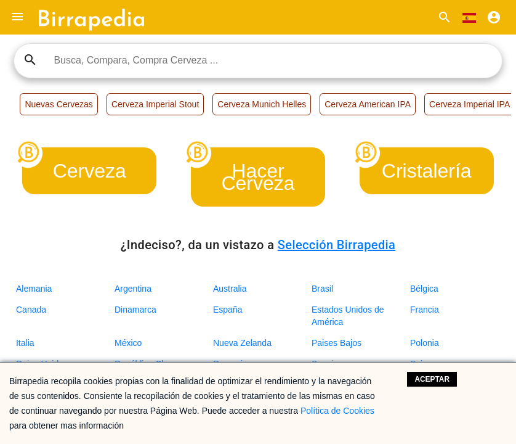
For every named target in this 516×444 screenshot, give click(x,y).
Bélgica (424, 289)
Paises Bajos (336, 343)
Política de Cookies (337, 411)
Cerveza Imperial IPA (469, 104)
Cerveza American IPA (368, 104)
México (128, 343)
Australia (229, 289)
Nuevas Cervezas (59, 104)
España (227, 309)
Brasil (322, 289)
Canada (31, 309)
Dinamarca (135, 309)
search (30, 59)
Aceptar (431, 379)
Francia (424, 309)
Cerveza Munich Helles (261, 104)
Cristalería (427, 171)
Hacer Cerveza (257, 177)
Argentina (133, 289)
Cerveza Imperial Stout (155, 104)
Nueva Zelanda (242, 343)
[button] (17, 17)
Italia (25, 343)
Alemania (34, 289)
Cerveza (89, 171)
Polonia (424, 343)
